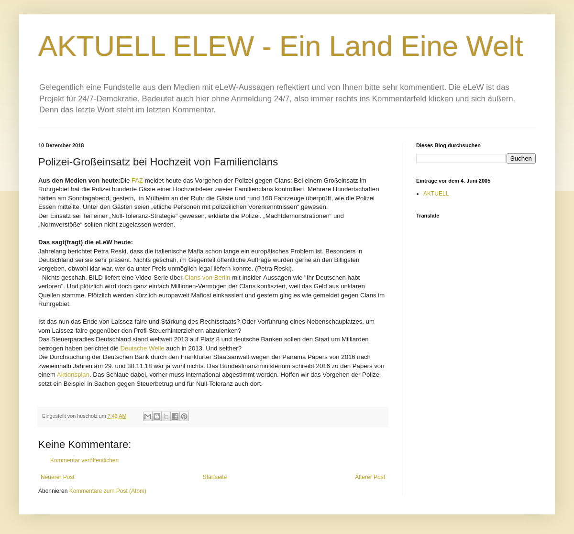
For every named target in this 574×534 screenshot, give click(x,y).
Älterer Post (370, 477)
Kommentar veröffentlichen (84, 460)
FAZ (138, 180)
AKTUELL (436, 193)
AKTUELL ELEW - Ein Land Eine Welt (280, 46)
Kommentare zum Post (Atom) (107, 491)
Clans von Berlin (207, 277)
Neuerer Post (58, 477)
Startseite (215, 477)
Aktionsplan (73, 374)
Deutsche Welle (143, 348)
